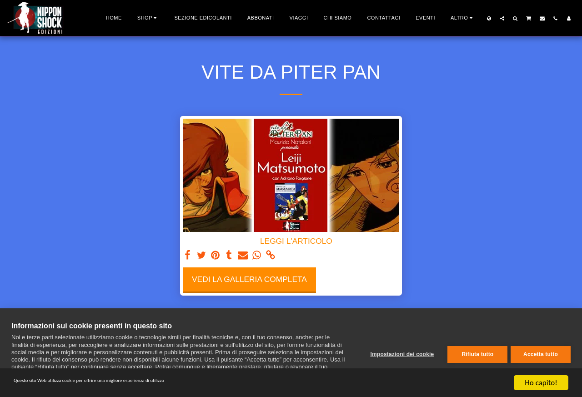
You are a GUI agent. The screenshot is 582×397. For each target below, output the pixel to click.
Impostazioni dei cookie (399, 353)
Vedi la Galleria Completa (249, 279)
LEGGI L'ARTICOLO (296, 241)
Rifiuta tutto (474, 353)
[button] (502, 18)
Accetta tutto (540, 353)
